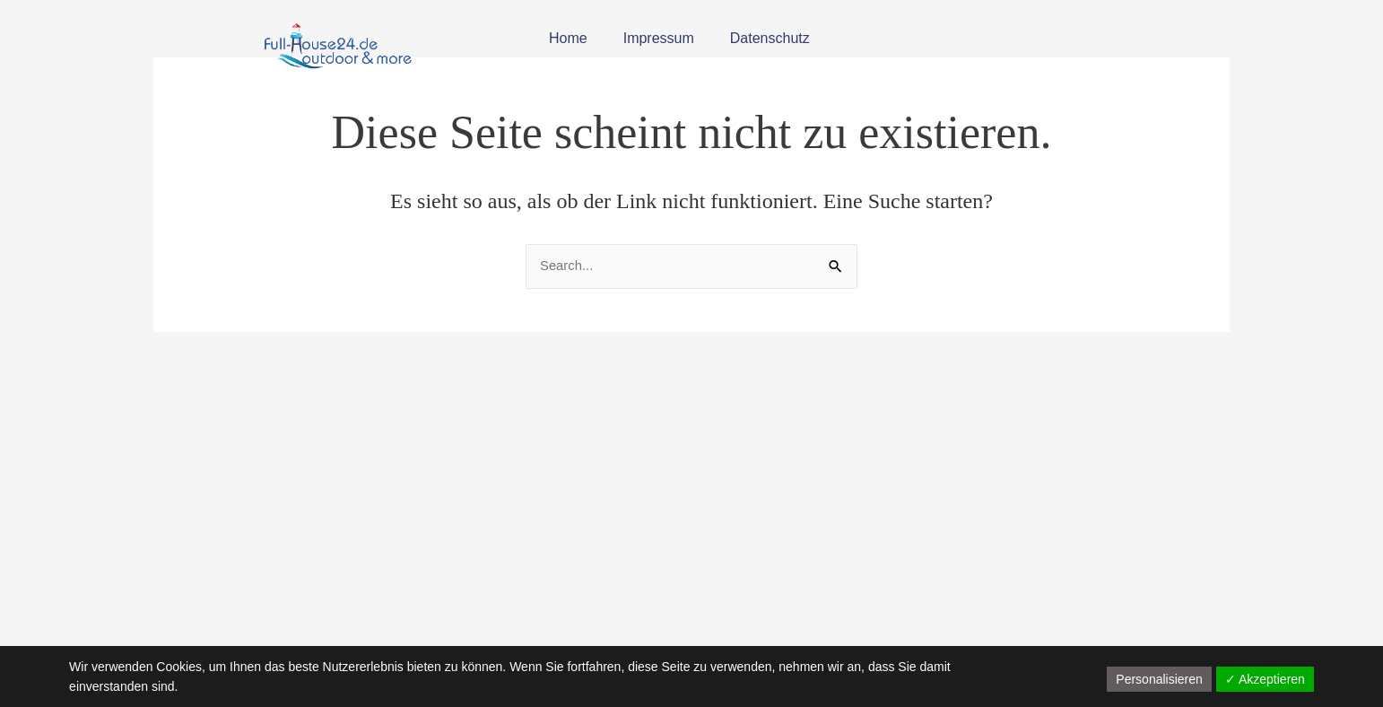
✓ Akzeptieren (1265, 679)
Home (568, 38)
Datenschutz (770, 38)
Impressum (658, 38)
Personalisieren (1159, 679)
